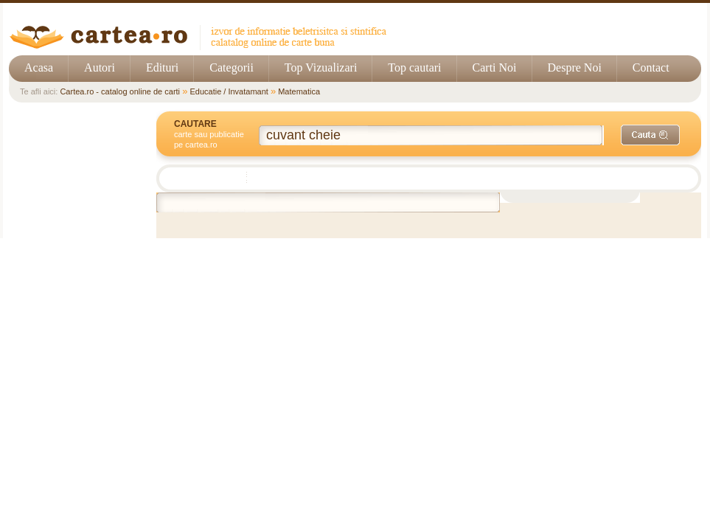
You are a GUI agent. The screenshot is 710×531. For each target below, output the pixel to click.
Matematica (299, 91)
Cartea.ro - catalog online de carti (120, 91)
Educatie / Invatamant (228, 91)
